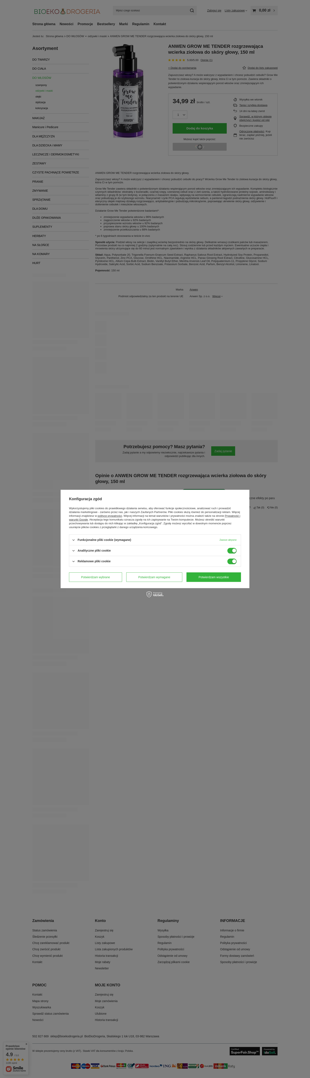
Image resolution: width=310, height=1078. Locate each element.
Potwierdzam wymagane (154, 577)
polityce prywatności (110, 515)
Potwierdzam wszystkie (214, 577)
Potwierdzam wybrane (95, 577)
